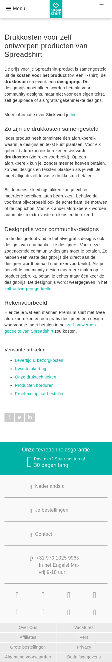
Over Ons (28, 627)
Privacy (84, 647)
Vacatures (84, 627)
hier (74, 114)
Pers (83, 637)
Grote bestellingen (28, 647)
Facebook (9, 417)
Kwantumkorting (30, 368)
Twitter (19, 417)
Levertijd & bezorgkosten (39, 360)
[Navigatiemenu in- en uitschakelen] (101, 6)
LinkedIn (30, 417)
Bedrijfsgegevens (84, 657)
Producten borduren (34, 385)
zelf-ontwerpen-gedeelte (28, 288)
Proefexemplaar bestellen (40, 393)
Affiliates (28, 637)
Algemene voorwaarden (28, 657)
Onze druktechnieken (35, 377)
